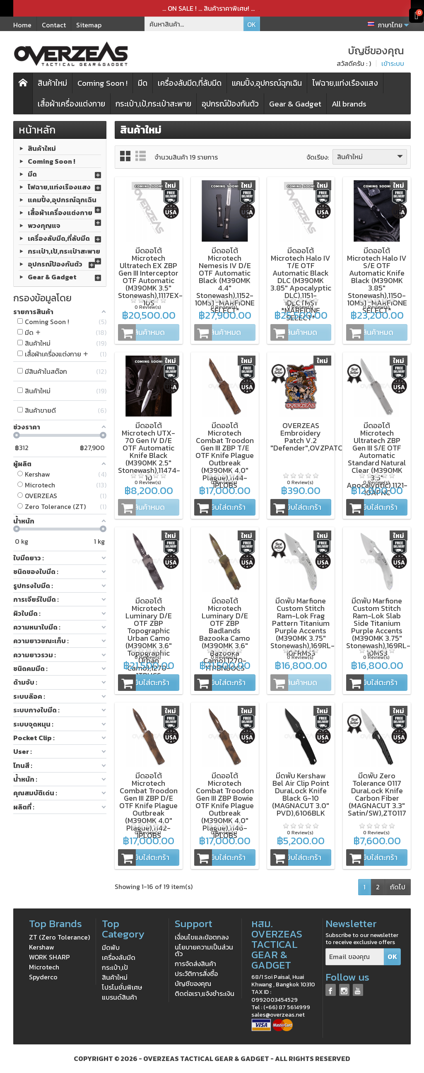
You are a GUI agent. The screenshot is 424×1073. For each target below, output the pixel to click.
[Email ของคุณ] (354, 956)
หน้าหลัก (37, 130)
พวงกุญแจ (44, 225)
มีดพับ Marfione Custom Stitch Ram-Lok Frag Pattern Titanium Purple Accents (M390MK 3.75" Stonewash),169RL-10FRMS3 (302, 627)
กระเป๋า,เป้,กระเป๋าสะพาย (153, 104)
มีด (142, 83)
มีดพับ (111, 947)
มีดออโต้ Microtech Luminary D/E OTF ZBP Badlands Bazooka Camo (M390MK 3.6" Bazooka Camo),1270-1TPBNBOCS (224, 634)
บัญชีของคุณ (193, 983)
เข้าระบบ (392, 63)
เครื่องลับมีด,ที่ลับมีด (190, 83)
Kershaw (41, 947)
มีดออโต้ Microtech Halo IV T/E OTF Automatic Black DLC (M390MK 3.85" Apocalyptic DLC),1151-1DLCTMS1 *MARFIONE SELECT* (300, 284)
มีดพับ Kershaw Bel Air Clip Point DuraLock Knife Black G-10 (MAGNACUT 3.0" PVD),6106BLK (300, 794)
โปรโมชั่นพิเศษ (122, 987)
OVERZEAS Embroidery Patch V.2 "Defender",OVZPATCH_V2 (315, 436)
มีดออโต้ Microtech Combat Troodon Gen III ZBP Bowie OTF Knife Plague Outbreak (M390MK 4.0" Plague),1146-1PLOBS (224, 805)
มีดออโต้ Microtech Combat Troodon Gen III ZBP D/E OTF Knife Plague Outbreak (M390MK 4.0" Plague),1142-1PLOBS (148, 805)
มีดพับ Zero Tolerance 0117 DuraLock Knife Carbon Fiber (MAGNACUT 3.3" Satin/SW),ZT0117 (377, 794)
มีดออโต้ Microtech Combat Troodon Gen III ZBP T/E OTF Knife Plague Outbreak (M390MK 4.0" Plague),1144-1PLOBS (224, 455)
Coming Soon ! (102, 83)
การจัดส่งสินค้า (195, 964)
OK (251, 24)
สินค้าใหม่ (52, 83)
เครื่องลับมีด (118, 957)
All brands (349, 104)
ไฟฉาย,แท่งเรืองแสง (345, 83)
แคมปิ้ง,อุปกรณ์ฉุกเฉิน (267, 83)
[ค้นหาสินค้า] (194, 24)
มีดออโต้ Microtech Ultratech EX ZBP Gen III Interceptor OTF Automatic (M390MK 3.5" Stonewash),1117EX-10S (150, 276)
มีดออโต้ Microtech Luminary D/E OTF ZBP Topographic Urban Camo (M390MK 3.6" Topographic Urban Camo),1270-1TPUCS (148, 638)
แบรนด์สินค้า (119, 997)
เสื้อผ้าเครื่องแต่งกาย (71, 104)
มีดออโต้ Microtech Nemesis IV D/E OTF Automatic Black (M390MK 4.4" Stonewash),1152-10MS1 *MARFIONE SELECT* (225, 280)
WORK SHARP (49, 957)
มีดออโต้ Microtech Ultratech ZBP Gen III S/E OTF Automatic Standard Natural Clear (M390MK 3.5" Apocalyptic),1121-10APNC (377, 459)
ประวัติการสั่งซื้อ (196, 974)
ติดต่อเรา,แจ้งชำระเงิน (204, 993)
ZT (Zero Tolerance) (59, 937)
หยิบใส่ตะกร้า (220, 507)
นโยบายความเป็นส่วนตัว (204, 950)
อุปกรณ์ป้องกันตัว (230, 104)
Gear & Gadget (295, 104)
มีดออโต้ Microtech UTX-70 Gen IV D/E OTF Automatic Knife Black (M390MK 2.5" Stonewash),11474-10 (149, 451)
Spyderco (43, 977)
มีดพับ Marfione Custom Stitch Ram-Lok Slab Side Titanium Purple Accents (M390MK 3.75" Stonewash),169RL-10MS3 (378, 627)
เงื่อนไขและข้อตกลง (202, 937)
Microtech (44, 967)
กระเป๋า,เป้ (115, 967)
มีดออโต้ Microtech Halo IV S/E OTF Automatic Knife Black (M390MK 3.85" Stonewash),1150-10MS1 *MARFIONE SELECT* (377, 280)
